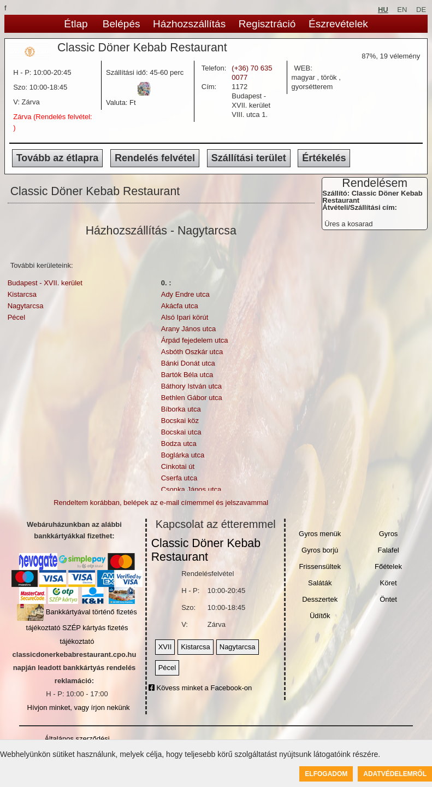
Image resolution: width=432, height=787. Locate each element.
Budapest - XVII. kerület (45, 283)
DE (421, 9)
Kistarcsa (22, 294)
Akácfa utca (179, 306)
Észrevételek (338, 24)
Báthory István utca (191, 386)
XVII (165, 647)
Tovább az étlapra (57, 157)
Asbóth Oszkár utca (192, 352)
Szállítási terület (248, 157)
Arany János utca (188, 329)
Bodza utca (179, 443)
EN (402, 9)
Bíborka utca (181, 409)
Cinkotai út (177, 466)
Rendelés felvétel (155, 157)
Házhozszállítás (189, 24)
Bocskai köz (180, 420)
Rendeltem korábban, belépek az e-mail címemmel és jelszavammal (161, 502)
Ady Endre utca (185, 294)
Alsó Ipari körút (185, 317)
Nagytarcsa (26, 306)
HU (383, 9)
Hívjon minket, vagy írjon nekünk (78, 707)
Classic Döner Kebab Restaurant (206, 550)
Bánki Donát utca (188, 363)
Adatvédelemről (395, 774)
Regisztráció (267, 24)
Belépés (121, 24)
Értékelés (324, 157)
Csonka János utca (191, 489)
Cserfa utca (179, 478)
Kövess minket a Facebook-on (200, 688)
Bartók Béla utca (187, 375)
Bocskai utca (181, 432)
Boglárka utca (183, 455)
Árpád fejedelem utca (194, 340)
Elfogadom (326, 774)
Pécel (17, 317)
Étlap (75, 24)
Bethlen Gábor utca (191, 397)
